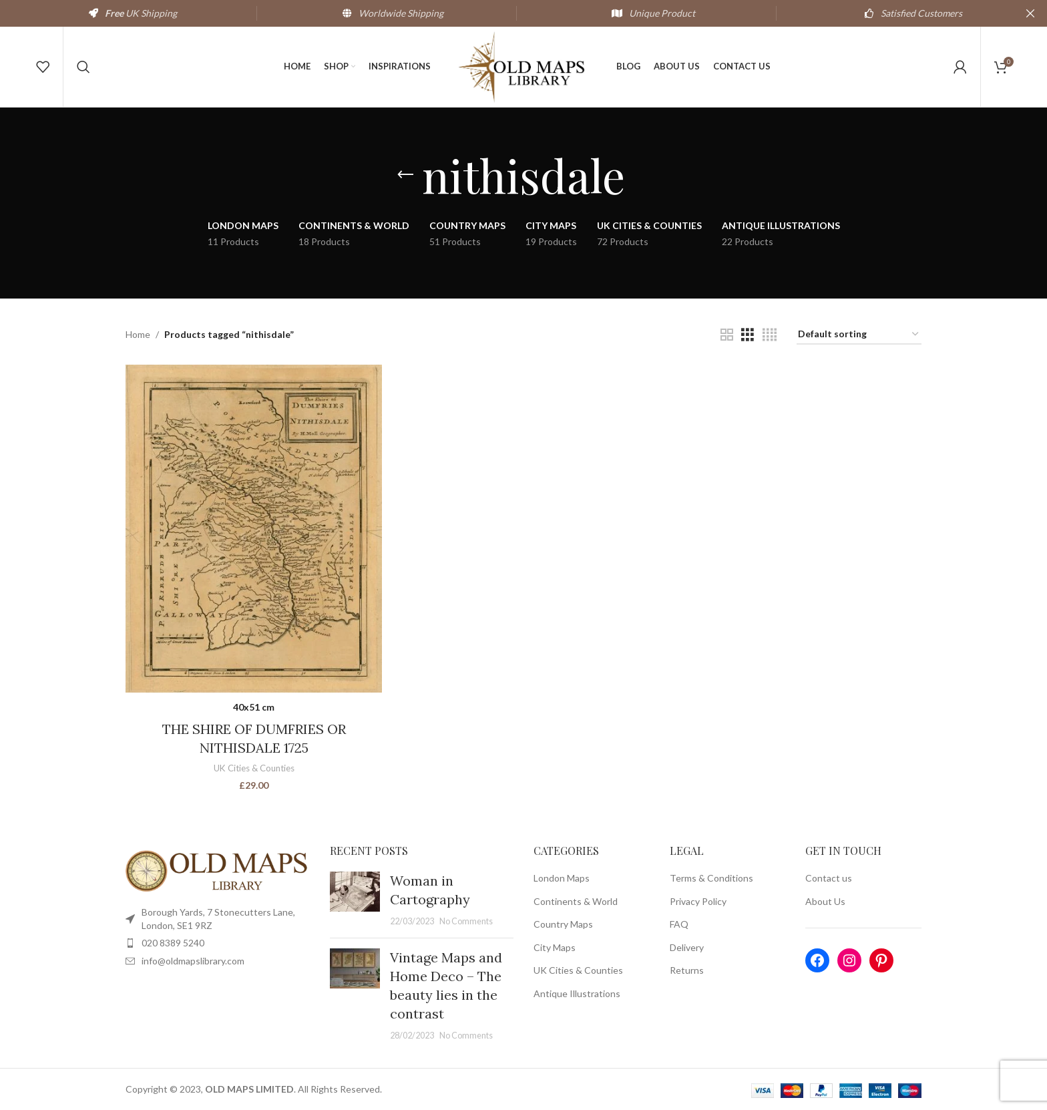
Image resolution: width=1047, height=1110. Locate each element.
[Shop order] (859, 335)
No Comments (466, 921)
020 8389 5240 (173, 942)
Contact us (828, 878)
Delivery (687, 947)
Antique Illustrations (577, 993)
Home (138, 334)
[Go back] (405, 175)
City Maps (555, 947)
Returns (687, 970)
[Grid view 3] (747, 335)
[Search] (83, 66)
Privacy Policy (698, 901)
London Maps (562, 878)
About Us (825, 901)
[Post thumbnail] (355, 900)
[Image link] (218, 870)
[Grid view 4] (770, 335)
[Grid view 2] (726, 335)
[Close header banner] (1030, 13)
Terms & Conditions (711, 878)
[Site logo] (523, 65)
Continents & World (576, 901)
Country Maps (563, 924)
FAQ (679, 924)
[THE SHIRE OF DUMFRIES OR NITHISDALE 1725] (254, 529)
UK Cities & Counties (254, 768)
